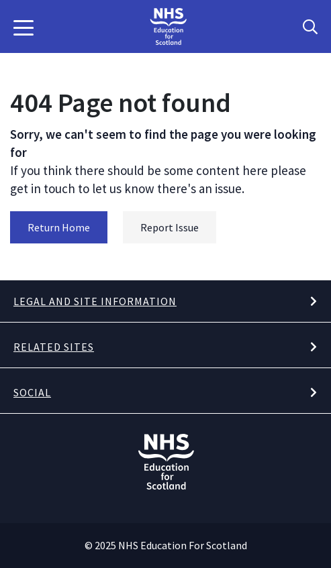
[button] (23, 27)
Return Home (59, 227)
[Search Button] (310, 27)
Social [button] (32, 392)
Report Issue (169, 227)
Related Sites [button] (53, 346)
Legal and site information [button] (95, 301)
